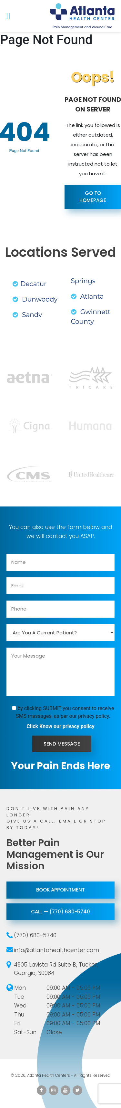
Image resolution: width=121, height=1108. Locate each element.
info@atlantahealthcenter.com (56, 950)
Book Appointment (60, 889)
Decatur (29, 284)
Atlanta (87, 296)
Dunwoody (35, 299)
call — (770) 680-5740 (60, 911)
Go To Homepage (92, 197)
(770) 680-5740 (35, 935)
